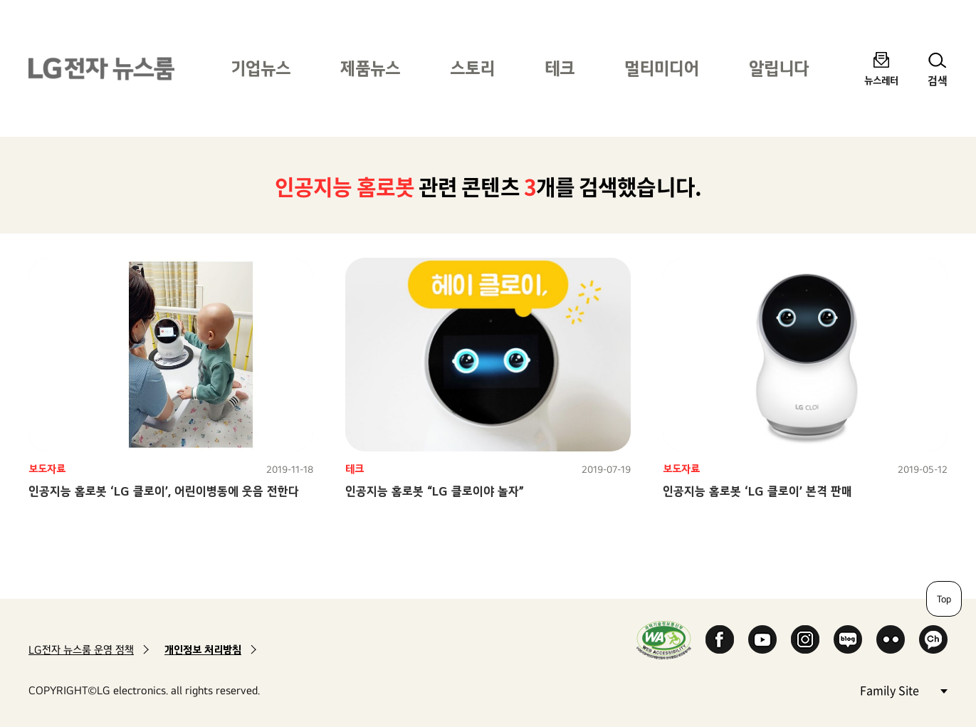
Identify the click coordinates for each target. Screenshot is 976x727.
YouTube (762, 639)
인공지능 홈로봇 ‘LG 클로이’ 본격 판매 (757, 490)
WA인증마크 (663, 639)
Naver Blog (848, 639)
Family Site (903, 690)
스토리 (472, 68)
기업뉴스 (260, 68)
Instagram (805, 639)
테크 (559, 68)
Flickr (890, 639)
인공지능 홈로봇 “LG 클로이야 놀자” (434, 490)
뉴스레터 (881, 80)
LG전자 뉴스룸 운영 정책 (81, 650)
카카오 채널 (933, 639)
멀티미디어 (661, 68)
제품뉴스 (370, 68)
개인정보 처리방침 (202, 650)
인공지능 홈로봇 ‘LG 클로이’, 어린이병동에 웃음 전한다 (163, 490)
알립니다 (779, 68)
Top (944, 599)
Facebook (719, 639)
